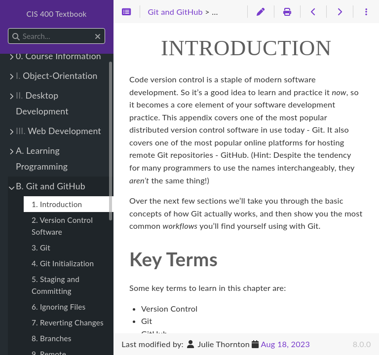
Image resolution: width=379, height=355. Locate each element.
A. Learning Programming (42, 158)
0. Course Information (58, 56)
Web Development (58, 131)
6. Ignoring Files (58, 306)
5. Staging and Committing (55, 285)
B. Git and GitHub (50, 186)
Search (8, 28)
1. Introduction (57, 204)
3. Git (41, 247)
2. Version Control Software (62, 225)
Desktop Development (42, 103)
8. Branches (52, 338)
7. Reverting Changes (68, 322)
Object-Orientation (57, 76)
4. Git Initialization (63, 263)
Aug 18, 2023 (285, 344)
